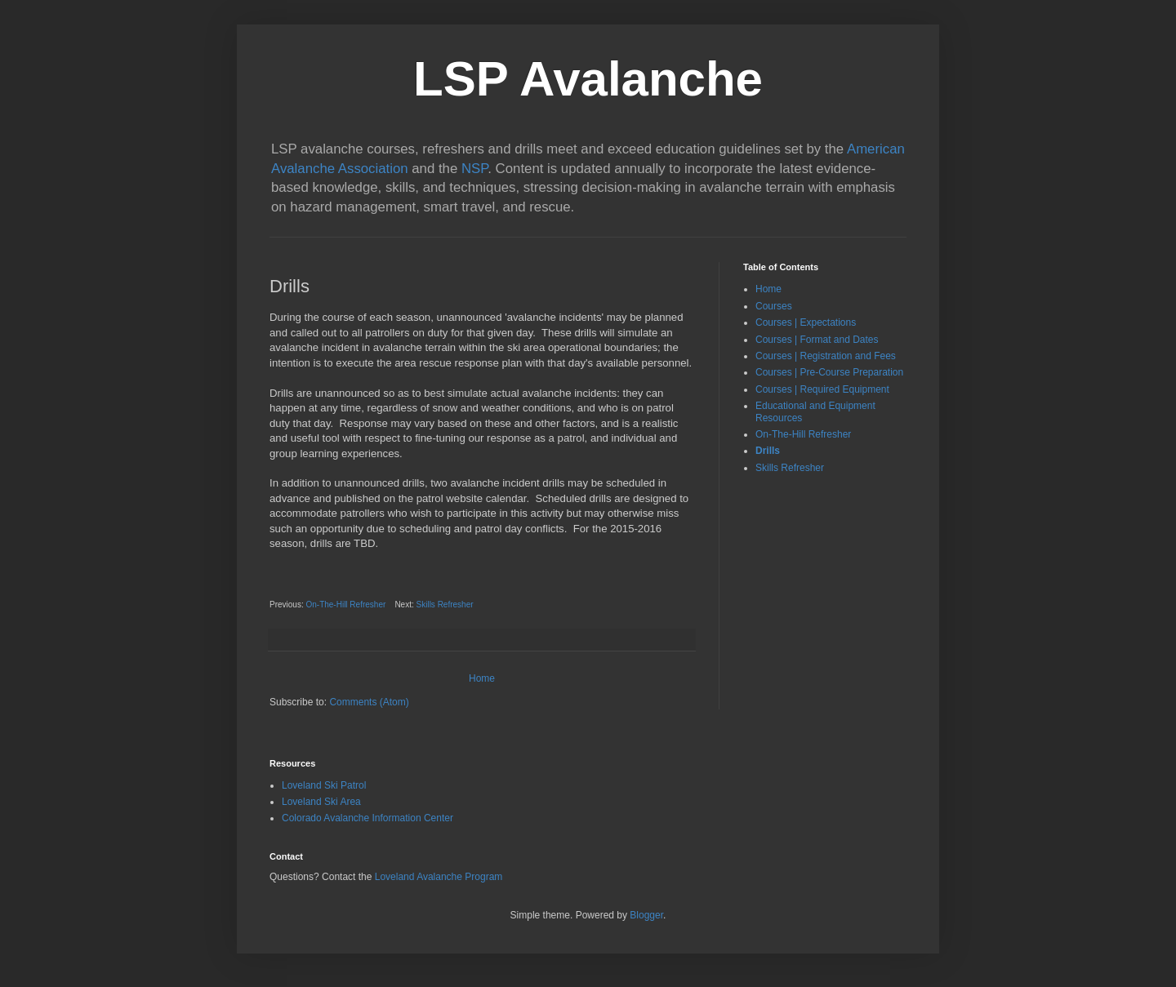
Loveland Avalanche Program (439, 877)
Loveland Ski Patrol (324, 785)
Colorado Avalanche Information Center (367, 818)
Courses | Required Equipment (822, 389)
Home (482, 678)
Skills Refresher (445, 604)
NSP (474, 168)
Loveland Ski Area (321, 801)
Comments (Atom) (368, 702)
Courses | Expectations (805, 322)
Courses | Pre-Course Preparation (829, 372)
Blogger (646, 915)
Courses (773, 306)
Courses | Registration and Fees (825, 356)
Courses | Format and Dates (817, 339)
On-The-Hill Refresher (345, 604)
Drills (767, 450)
